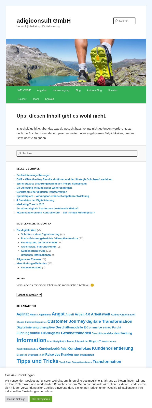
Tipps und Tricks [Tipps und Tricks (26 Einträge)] (38, 361)
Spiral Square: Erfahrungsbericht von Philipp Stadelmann (52, 183)
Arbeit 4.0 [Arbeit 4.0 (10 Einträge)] (82, 314)
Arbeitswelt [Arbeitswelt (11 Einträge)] (100, 314)
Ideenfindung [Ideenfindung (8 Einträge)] (123, 333)
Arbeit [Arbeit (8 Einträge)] (69, 314)
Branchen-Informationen (36, 254)
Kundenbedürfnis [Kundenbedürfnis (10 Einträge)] (53, 349)
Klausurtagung (61, 90)
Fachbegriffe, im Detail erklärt (39, 242)
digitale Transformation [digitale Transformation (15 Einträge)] (109, 321)
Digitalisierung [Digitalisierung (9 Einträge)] (28, 327)
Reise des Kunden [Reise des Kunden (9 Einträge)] (59, 354)
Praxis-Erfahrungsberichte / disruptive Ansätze (49, 238)
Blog (78, 90)
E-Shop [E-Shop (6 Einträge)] (107, 327)
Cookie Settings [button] (16, 399)
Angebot (42, 90)
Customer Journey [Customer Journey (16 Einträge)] (66, 321)
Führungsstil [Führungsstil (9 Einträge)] (50, 333)
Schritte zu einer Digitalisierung (40, 234)
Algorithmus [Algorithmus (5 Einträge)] (44, 314)
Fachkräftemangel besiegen (33, 175)
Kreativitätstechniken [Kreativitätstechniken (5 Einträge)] (27, 349)
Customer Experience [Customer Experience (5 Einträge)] (36, 322)
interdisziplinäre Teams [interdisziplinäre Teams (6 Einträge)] (60, 341)
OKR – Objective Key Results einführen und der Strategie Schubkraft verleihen (64, 179)
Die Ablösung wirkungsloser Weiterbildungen (44, 187)
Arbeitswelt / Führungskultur (38, 246)
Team (36, 98)
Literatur (112, 90)
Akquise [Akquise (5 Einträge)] (34, 314)
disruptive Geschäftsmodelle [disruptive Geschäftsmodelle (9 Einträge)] (61, 327)
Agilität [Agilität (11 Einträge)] (23, 314)
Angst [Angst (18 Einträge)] (58, 313)
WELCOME (24, 90)
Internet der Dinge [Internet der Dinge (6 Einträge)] (85, 341)
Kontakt (49, 98)
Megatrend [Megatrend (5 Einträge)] (22, 355)
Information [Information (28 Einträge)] (32, 340)
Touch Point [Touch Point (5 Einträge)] (65, 362)
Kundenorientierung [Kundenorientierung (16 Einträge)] (112, 348)
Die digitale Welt (26, 230)
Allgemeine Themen (29, 259)
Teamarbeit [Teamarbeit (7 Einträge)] (87, 354)
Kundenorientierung (33, 250)
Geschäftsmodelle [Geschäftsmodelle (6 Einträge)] (102, 333)
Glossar (22, 98)
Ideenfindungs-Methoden (32, 263)
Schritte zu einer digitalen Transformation (42, 191)
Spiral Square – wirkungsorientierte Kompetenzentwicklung (53, 196)
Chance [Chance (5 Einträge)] (20, 322)
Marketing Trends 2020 (30, 204)
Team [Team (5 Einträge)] (76, 355)
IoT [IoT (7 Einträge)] (99, 341)
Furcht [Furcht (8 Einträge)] (116, 327)
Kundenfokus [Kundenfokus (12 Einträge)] (79, 348)
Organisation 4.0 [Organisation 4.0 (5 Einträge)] (36, 355)
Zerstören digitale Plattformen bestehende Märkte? (47, 208)
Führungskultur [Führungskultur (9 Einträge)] (28, 333)
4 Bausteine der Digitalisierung (35, 200)
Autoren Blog (94, 90)
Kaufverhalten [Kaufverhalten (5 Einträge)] (109, 341)
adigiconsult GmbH (44, 20)
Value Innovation (31, 267)
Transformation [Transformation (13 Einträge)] (107, 361)
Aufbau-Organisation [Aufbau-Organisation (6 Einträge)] (123, 314)
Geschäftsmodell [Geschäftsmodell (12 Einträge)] (76, 333)
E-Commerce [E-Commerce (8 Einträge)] (93, 327)
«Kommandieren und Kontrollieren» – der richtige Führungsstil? (56, 212)
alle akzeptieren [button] (41, 399)
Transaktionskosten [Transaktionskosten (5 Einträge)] (82, 362)
